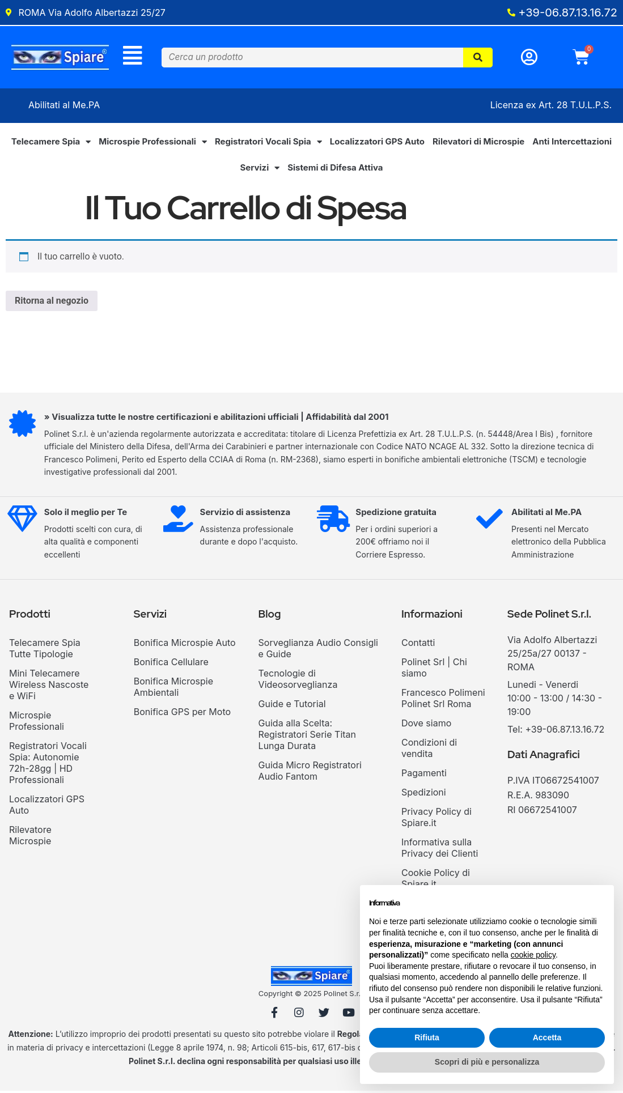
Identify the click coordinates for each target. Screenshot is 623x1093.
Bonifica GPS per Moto (182, 713)
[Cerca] (478, 58)
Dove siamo (426, 724)
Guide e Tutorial (292, 705)
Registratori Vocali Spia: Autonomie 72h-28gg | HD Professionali (48, 764)
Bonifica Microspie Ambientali (173, 688)
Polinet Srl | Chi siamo (434, 669)
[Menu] (132, 56)
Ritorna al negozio (51, 302)
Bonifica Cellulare (171, 663)
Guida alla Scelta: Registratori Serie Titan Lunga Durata (307, 736)
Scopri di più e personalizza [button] (487, 1061)
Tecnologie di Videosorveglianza (298, 680)
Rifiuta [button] (426, 1037)
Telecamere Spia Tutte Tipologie (44, 650)
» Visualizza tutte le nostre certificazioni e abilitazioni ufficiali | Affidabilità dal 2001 (218, 418)
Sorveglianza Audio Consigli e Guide (318, 650)
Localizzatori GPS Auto (377, 143)
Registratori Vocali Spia (268, 144)
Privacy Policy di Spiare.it (436, 818)
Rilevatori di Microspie (478, 143)
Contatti (418, 644)
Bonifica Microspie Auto (185, 644)
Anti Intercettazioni (572, 143)
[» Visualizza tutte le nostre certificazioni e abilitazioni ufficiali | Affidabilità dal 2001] (23, 426)
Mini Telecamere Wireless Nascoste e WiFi (48, 686)
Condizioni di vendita (429, 749)
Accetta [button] (547, 1037)
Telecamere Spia (51, 144)
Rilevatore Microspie (30, 837)
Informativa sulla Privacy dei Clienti (439, 849)
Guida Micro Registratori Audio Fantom (310, 772)
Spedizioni (423, 793)
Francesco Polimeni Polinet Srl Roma (443, 699)
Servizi (259, 170)
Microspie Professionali (153, 144)
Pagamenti (424, 774)
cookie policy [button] (533, 954)
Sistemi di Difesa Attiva (335, 169)
